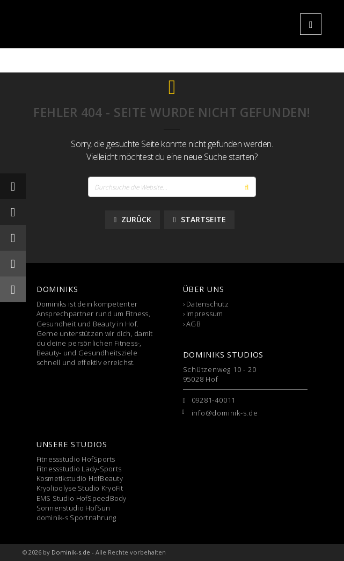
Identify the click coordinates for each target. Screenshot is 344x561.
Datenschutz (207, 304)
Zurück (132, 219)
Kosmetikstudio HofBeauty (79, 478)
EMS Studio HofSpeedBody (81, 498)
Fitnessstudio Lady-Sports (79, 468)
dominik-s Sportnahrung (76, 517)
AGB (193, 324)
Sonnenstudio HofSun (73, 508)
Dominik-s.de (71, 552)
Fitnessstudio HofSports (75, 459)
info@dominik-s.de (225, 413)
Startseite (199, 219)
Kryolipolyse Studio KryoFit (79, 488)
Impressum (204, 313)
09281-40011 (214, 400)
